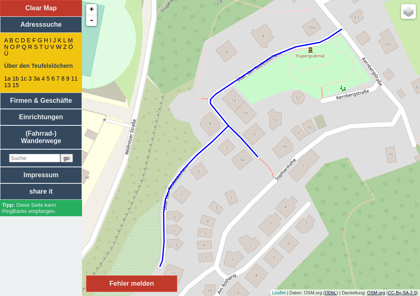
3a (36, 78)
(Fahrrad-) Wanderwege (41, 137)
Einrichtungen (41, 116)
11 (74, 78)
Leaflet (279, 292)
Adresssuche (41, 24)
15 (15, 85)
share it (41, 191)
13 (7, 85)
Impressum (40, 174)
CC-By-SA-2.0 (402, 292)
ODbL (331, 292)
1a (7, 78)
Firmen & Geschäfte (41, 100)
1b (15, 78)
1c (24, 78)
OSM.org (376, 292)
